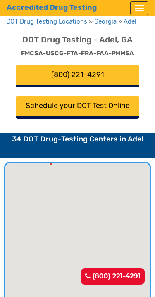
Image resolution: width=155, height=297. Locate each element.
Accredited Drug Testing (52, 7)
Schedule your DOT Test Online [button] (78, 105)
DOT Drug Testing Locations (46, 21)
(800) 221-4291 (113, 276)
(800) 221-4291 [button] (77, 74)
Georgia (105, 21)
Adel (130, 21)
